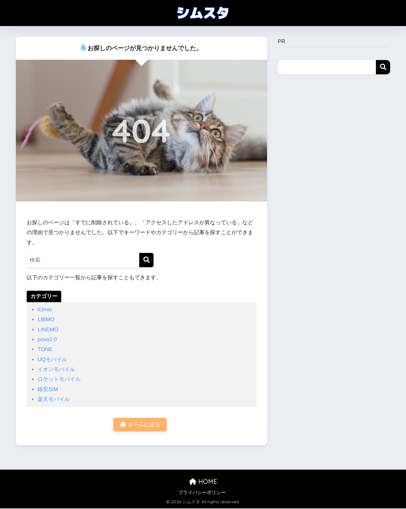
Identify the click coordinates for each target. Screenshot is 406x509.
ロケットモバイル (59, 379)
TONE (44, 349)
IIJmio (44, 310)
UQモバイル (52, 359)
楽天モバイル (53, 399)
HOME (203, 482)
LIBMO (45, 319)
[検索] (146, 260)
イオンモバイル (56, 369)
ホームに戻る (140, 425)
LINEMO (47, 330)
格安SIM (47, 389)
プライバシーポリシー (202, 493)
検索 (383, 67)
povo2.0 (47, 339)
